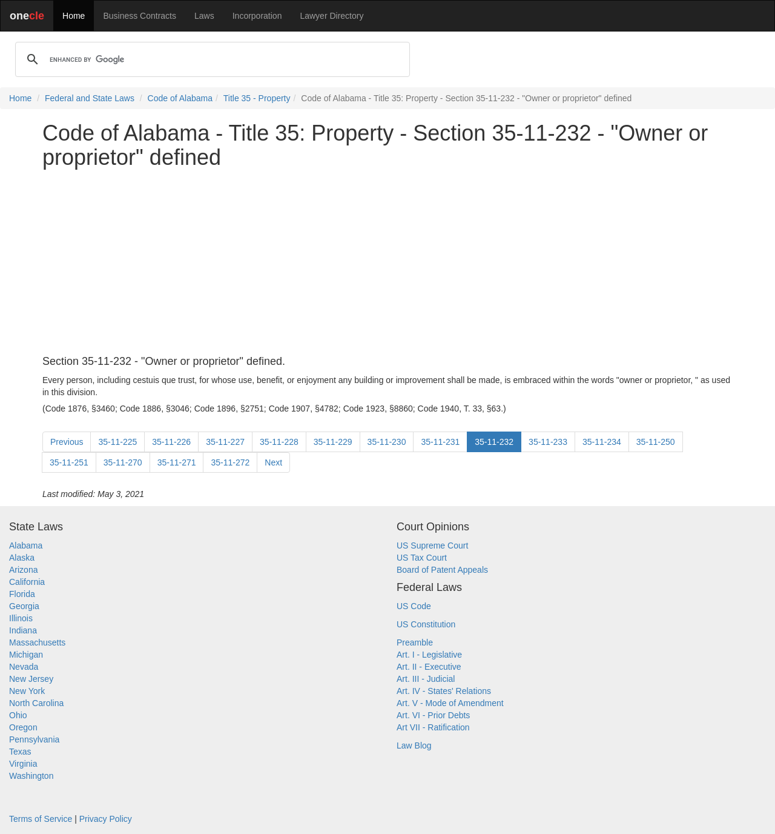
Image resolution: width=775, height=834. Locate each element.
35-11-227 (225, 442)
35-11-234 (601, 442)
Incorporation (257, 16)
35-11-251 (69, 462)
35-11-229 (333, 442)
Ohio (18, 715)
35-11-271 (176, 462)
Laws (204, 16)
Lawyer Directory (331, 16)
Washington (31, 776)
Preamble (415, 642)
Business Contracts (139, 16)
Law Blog (414, 745)
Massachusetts (37, 642)
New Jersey (31, 679)
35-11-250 (655, 442)
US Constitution (426, 624)
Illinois (21, 618)
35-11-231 (440, 442)
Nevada (23, 667)
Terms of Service (40, 819)
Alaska (22, 557)
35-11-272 (230, 462)
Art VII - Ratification (433, 727)
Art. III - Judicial (426, 679)
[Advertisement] (387, 262)
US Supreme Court (432, 545)
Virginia (23, 764)
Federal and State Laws (89, 98)
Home (73, 16)
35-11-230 (387, 442)
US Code (414, 606)
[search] (211, 59)
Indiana (23, 630)
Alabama (25, 545)
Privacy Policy (105, 819)
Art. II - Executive (429, 667)
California (27, 582)
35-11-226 (171, 442)
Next (273, 462)
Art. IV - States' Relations (444, 691)
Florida (22, 594)
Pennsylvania (34, 739)
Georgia (24, 606)
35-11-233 (548, 442)
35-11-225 (117, 442)
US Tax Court (422, 557)
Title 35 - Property (257, 98)
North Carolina (36, 703)
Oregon (23, 727)
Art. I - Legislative (429, 654)
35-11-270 (123, 462)
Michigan (26, 654)
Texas (20, 751)
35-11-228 (279, 442)
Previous (66, 442)
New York (27, 691)
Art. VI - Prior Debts (433, 715)
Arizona (23, 570)
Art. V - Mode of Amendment (450, 703)
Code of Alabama (180, 98)
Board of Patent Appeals (442, 570)
